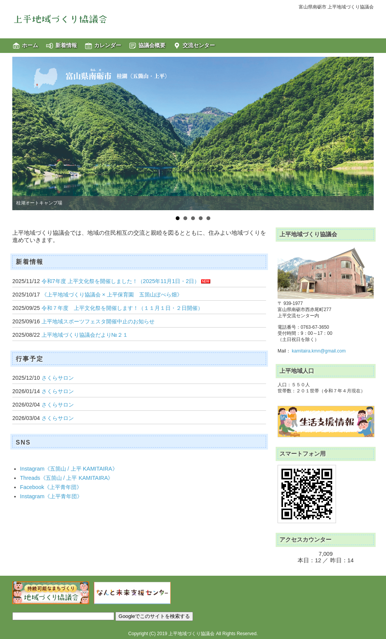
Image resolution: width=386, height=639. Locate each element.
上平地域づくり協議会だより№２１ (85, 335)
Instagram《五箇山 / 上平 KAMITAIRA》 (69, 469)
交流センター (199, 45)
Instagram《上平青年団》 (51, 496)
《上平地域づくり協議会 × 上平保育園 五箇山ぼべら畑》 (112, 295)
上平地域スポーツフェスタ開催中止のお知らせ (98, 321)
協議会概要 (151, 45)
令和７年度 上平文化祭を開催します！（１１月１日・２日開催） (122, 308)
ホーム (30, 45)
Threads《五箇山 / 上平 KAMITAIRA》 (66, 478)
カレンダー (107, 45)
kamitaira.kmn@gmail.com (319, 351)
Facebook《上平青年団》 (51, 487)
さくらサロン (58, 378)
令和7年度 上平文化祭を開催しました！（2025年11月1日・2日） (121, 281)
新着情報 (66, 45)
